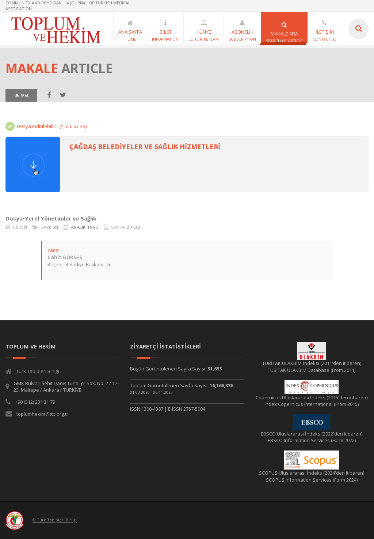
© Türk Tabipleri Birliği (55, 520)
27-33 (133, 227)
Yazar (53, 250)
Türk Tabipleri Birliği (37, 371)
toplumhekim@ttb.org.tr (42, 414)
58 (55, 227)
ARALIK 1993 (84, 227)
